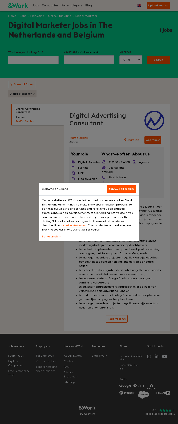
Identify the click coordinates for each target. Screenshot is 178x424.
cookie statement (75, 225)
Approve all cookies (121, 189)
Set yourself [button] (52, 236)
